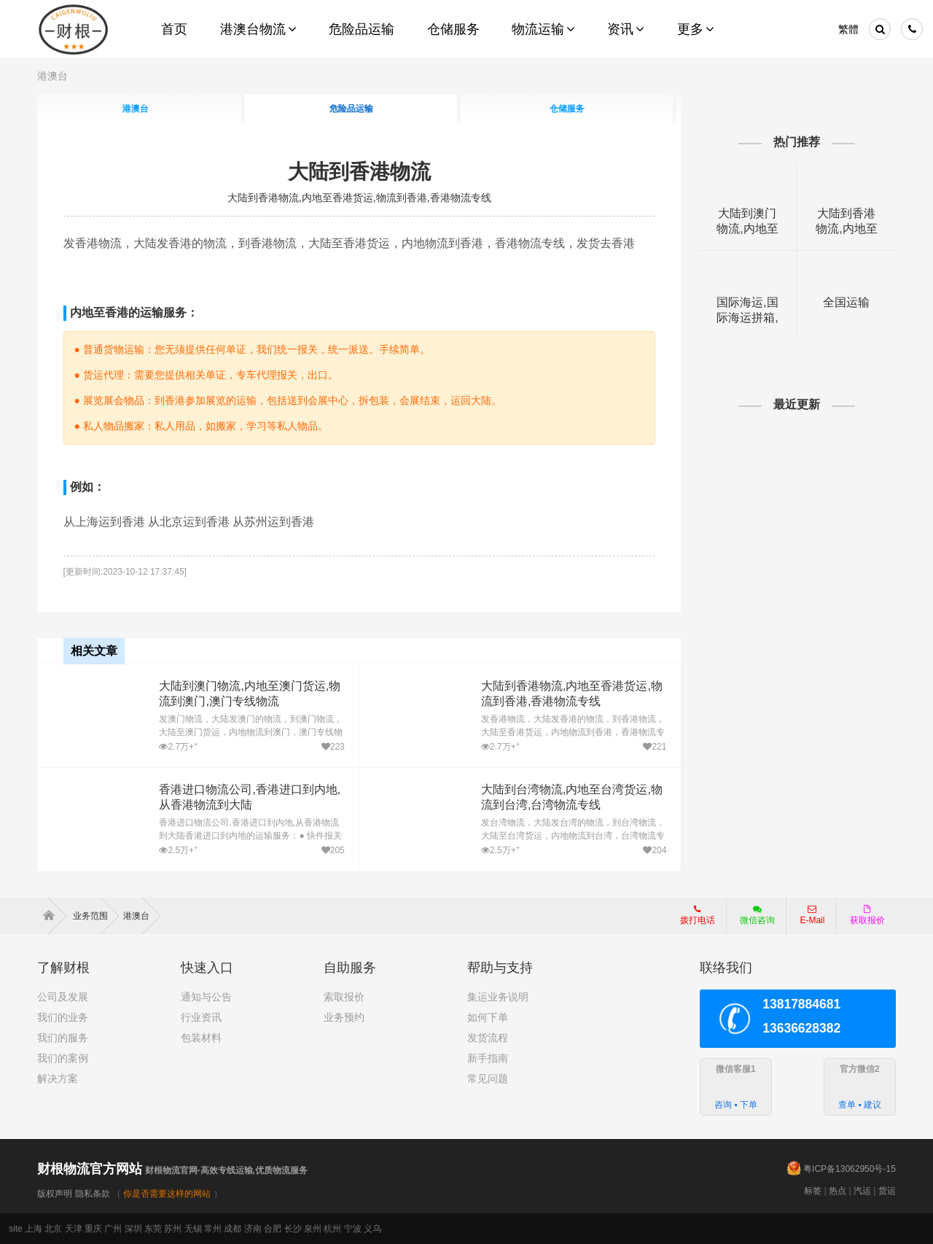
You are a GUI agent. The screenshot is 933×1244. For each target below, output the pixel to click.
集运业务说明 (497, 997)
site (16, 1229)
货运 (887, 1191)
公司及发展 (62, 997)
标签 (812, 1191)
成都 (232, 1229)
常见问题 (487, 1078)
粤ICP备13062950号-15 (849, 1169)
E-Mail (812, 915)
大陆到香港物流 (359, 171)
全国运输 (846, 302)
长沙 (293, 1229)
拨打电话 (697, 915)
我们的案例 (62, 1058)
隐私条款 (92, 1194)
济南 (253, 1229)
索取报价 (344, 997)
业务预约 (344, 1017)
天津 (73, 1229)
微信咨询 (752, 919)
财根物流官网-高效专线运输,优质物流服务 (172, 1170)
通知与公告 (206, 997)
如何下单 (487, 1017)
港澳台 (52, 76)
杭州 (332, 1229)
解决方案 (57, 1078)
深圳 (133, 1229)
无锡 (193, 1229)
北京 (53, 1229)
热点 (837, 1191)
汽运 (862, 1191)
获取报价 (867, 915)
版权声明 (54, 1194)
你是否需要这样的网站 (167, 1194)
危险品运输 (359, 109)
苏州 (172, 1229)
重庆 (93, 1229)
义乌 (372, 1229)
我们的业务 (62, 1017)
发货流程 (487, 1037)
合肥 (272, 1229)
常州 (213, 1229)
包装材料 (201, 1037)
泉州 (312, 1229)
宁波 (353, 1229)
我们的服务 (62, 1037)
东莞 (153, 1229)
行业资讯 (201, 1017)
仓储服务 (575, 109)
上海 (33, 1229)
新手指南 (487, 1058)
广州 (113, 1229)
